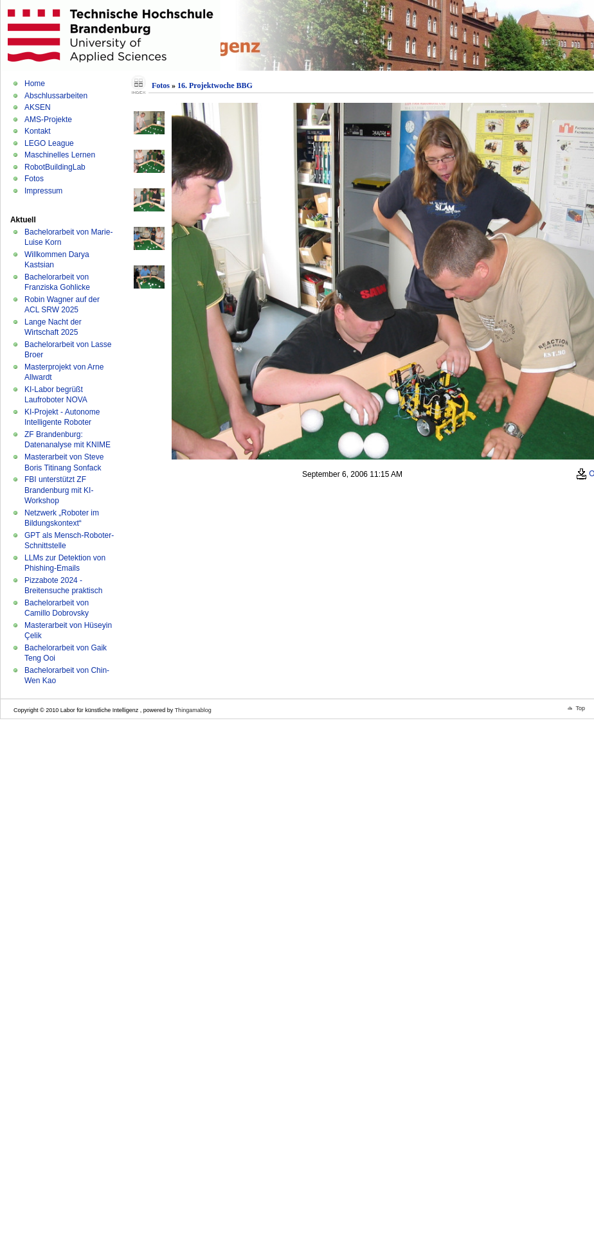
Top (580, 708)
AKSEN (37, 107)
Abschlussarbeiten (55, 95)
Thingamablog (193, 710)
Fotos (34, 178)
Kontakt (37, 131)
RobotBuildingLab (55, 167)
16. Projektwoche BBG (215, 85)
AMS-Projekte (48, 119)
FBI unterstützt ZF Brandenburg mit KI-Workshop (58, 490)
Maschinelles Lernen (59, 154)
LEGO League (49, 143)
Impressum (43, 190)
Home (34, 83)
